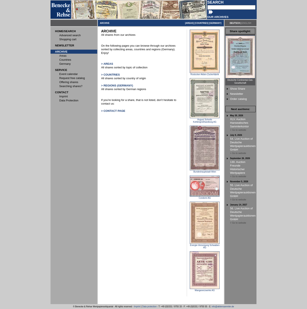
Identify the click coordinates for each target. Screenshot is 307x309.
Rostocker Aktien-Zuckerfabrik (205, 73)
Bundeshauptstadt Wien (205, 171)
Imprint (137, 306)
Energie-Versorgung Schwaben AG (205, 245)
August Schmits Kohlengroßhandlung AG (205, 119)
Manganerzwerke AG (205, 289)
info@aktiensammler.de (223, 306)
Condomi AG (205, 197)
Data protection (149, 306)
